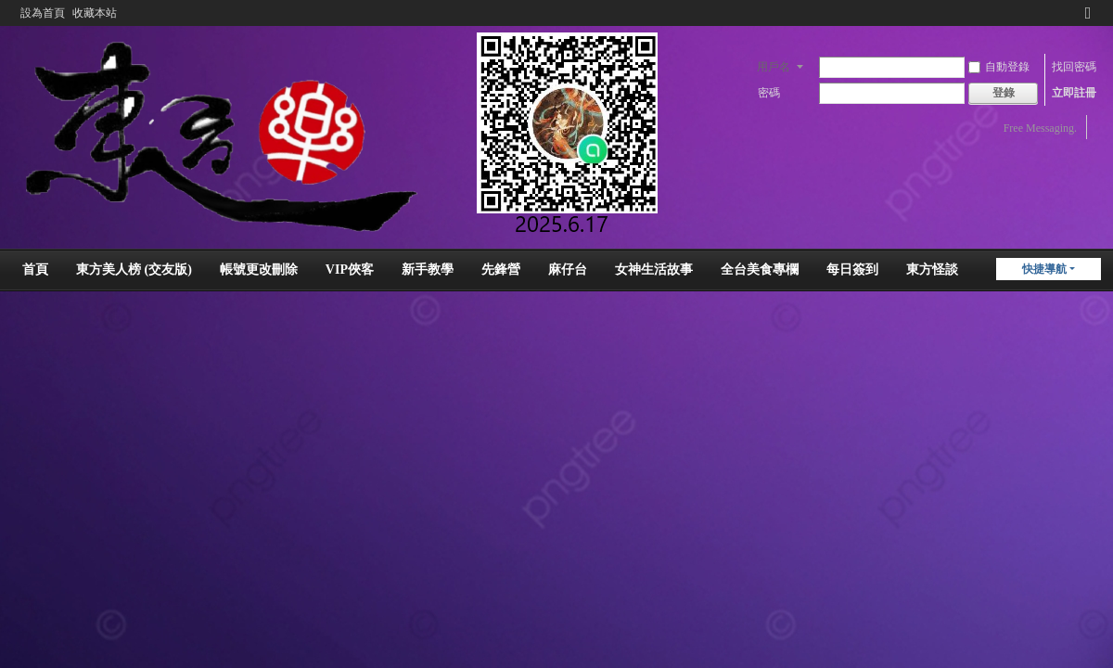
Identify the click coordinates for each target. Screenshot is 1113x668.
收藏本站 (94, 12)
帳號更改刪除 (259, 269)
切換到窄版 (1088, 20)
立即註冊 (1074, 92)
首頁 (35, 269)
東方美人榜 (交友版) (134, 269)
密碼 (769, 92)
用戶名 (773, 66)
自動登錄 (999, 66)
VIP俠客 (350, 269)
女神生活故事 (654, 269)
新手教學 (428, 269)
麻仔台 (567, 269)
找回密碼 (1074, 66)
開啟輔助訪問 (1070, 13)
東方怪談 (932, 269)
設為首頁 (42, 12)
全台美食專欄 (760, 269)
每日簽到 (852, 269)
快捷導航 (1044, 269)
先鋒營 (500, 269)
